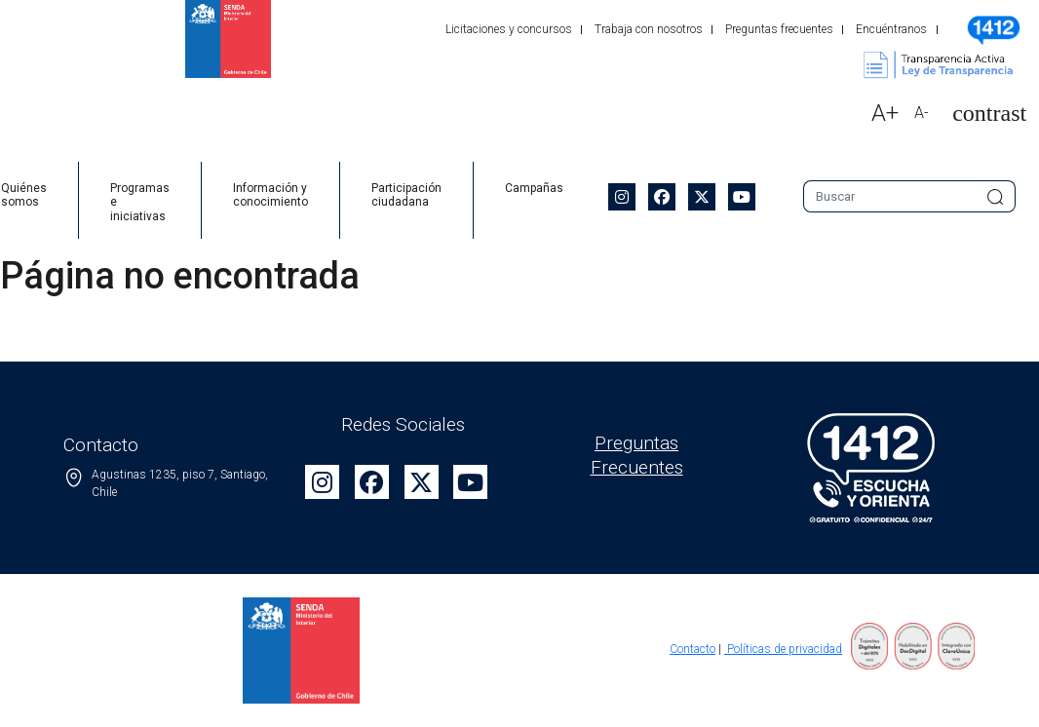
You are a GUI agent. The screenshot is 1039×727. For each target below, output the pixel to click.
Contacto (692, 649)
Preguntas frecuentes (779, 29)
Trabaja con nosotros (649, 29)
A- (921, 112)
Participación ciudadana (406, 195)
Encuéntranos (891, 29)
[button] (981, 113)
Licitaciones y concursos (508, 29)
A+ (885, 113)
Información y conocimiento (270, 195)
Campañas (534, 188)
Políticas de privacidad (783, 649)
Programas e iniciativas (140, 202)
